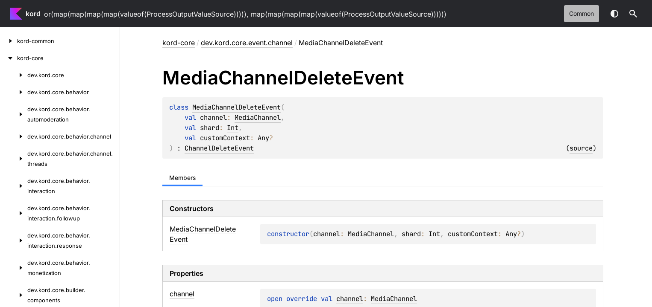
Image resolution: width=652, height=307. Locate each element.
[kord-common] (8, 40)
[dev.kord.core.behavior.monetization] (13, 267)
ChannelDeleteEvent (219, 148)
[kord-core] (8, 58)
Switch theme (614, 13)
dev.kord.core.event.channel (247, 42)
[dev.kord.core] (13, 75)
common (581, 13)
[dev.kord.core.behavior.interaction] (13, 186)
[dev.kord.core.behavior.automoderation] (13, 114)
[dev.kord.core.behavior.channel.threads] (13, 158)
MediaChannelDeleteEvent (236, 107)
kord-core (178, 42)
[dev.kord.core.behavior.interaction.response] (13, 240)
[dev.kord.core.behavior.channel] (13, 136)
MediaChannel (258, 117)
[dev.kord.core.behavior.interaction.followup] (13, 213)
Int (232, 127)
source (581, 148)
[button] (633, 13)
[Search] (633, 13)
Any (263, 137)
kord (33, 13)
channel (349, 298)
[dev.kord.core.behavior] (13, 92)
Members (182, 177)
